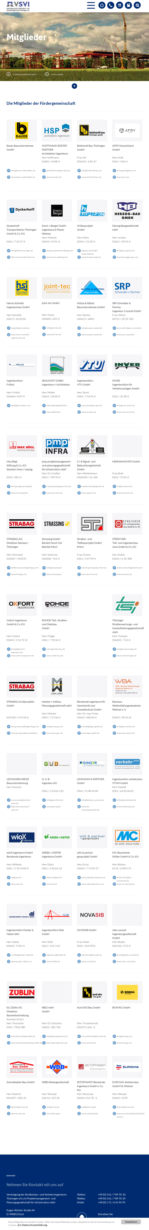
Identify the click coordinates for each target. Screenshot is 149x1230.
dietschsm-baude (19, 1107)
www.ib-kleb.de (53, 961)
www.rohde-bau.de (54, 655)
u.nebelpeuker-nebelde (22, 955)
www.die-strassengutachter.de (90, 806)
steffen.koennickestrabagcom (25, 567)
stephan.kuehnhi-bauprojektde (90, 250)
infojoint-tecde (53, 328)
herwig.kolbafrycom (126, 170)
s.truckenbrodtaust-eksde (94, 1036)
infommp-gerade (54, 726)
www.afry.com (123, 177)
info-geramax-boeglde (21, 486)
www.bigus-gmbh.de (90, 733)
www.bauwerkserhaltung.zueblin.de (26, 1043)
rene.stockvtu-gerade (92, 405)
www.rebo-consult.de (126, 961)
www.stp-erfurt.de (89, 574)
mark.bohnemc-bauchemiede (124, 877)
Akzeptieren (131, 1222)
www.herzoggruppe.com (127, 257)
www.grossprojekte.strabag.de (24, 733)
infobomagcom (124, 1036)
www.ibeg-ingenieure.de (56, 1043)
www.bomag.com (124, 1043)
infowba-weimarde (126, 726)
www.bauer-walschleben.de (23, 177)
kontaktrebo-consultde (128, 955)
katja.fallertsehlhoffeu (56, 405)
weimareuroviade (125, 1107)
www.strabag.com (19, 574)
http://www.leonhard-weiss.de (20, 806)
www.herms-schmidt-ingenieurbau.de (20, 334)
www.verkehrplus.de (125, 806)
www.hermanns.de (125, 493)
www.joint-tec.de (53, 334)
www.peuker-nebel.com (21, 961)
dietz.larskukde (54, 877)
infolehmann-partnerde (93, 800)
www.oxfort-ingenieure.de (22, 655)
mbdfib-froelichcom (21, 405)
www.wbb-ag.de (53, 1113)
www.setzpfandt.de (90, 1113)
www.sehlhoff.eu (53, 412)
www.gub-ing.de (53, 806)
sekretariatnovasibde (92, 955)
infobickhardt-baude (91, 170)
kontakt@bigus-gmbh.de (92, 726)
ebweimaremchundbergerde (59, 250)
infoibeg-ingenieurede (56, 1036)
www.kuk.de (51, 884)
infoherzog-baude (125, 250)
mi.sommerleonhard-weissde (21, 800)
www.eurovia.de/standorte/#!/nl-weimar (131, 1113)
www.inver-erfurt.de (125, 412)
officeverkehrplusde (126, 800)
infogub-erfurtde (54, 800)
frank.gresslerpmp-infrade (58, 486)
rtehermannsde (124, 486)
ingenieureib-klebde (56, 955)
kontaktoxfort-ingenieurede (18, 649)
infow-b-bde (52, 1107)
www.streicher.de (124, 574)
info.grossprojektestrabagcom (25, 726)
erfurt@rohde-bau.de (55, 649)
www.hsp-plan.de (53, 177)
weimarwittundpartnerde (93, 877)
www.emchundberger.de (57, 257)
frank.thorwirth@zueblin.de (23, 1036)
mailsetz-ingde (89, 1107)
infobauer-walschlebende (23, 170)
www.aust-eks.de (89, 1043)
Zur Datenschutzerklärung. (32, 1224)
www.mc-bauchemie (125, 884)
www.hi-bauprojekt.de (91, 257)
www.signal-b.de (89, 493)
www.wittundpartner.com (93, 884)
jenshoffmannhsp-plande (58, 170)
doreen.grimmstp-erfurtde (94, 567)
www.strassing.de (53, 574)
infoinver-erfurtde (126, 405)
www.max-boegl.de (19, 493)
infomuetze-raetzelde (92, 328)
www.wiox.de (17, 884)
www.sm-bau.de (18, 1113)
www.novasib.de (89, 961)
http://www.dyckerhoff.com (23, 257)
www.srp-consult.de (125, 334)
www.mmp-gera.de (54, 733)
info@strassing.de (54, 567)
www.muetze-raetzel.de (92, 334)
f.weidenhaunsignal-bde (93, 486)
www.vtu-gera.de (89, 412)
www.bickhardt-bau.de (91, 177)
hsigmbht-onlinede (20, 328)
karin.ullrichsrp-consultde (129, 328)
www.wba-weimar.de (126, 733)
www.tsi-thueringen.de (126, 655)
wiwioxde (16, 877)
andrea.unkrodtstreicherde (129, 567)
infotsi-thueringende (127, 649)
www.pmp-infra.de (54, 493)
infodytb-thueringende (22, 250)
